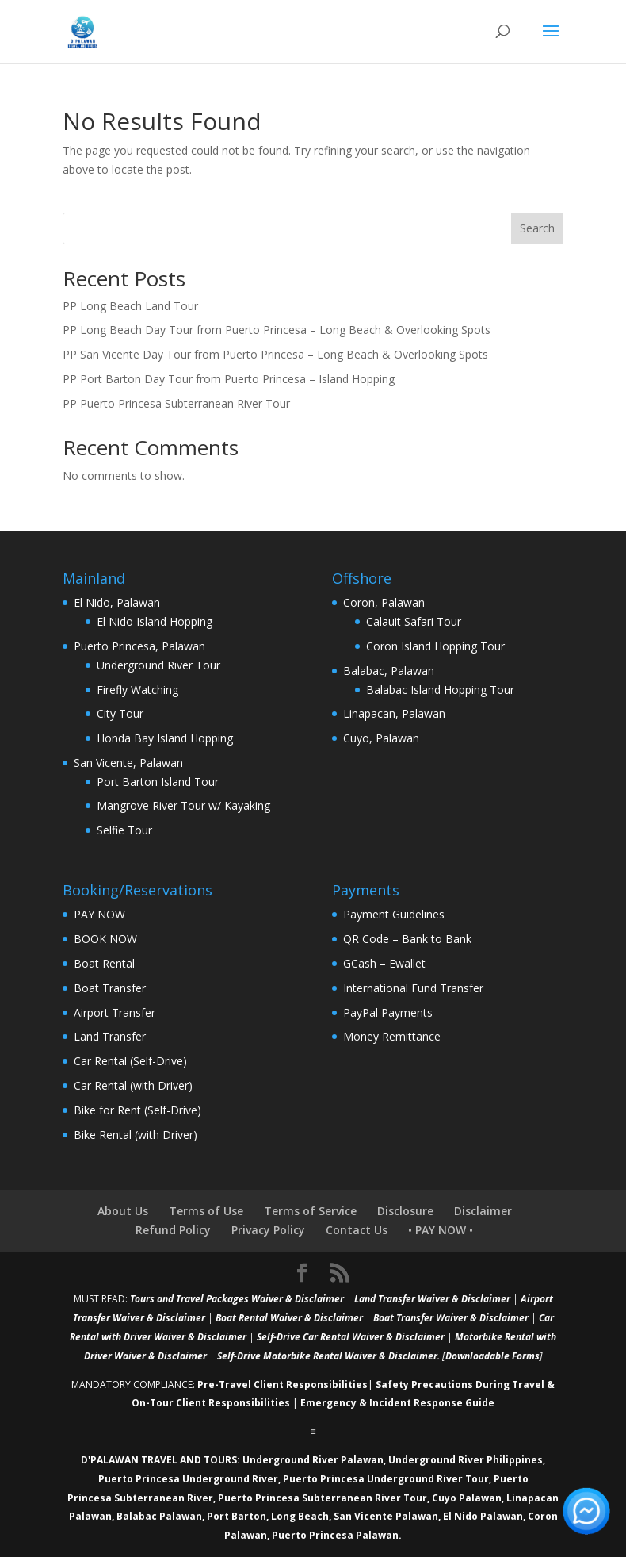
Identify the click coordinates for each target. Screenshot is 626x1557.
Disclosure (405, 1210)
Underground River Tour (158, 665)
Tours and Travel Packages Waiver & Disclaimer (237, 1299)
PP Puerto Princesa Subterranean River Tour (176, 403)
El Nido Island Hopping (154, 621)
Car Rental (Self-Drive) (130, 1060)
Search (537, 228)
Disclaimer (483, 1210)
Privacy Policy (268, 1229)
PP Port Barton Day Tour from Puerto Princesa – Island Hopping (229, 378)
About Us (122, 1210)
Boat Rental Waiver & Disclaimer (289, 1318)
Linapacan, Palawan (394, 713)
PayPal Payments (388, 1012)
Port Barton (236, 1516)
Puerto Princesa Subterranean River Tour (322, 1498)
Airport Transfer (114, 1012)
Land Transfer (110, 1036)
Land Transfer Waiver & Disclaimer (432, 1299)
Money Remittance (392, 1036)
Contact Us (356, 1229)
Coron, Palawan (384, 602)
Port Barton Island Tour (158, 781)
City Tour (120, 713)
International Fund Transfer (413, 987)
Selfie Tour (124, 830)
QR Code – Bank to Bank (407, 938)
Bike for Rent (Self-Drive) (137, 1110)
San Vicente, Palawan (128, 762)
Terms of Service (310, 1210)
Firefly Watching (137, 689)
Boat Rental (104, 963)
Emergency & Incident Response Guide (397, 1402)
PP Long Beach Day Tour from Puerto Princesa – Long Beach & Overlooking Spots (276, 329)
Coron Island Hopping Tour (435, 646)
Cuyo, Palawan (381, 738)
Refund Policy (173, 1229)
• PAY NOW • (440, 1229)
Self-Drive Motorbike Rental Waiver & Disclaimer (327, 1356)
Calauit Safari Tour (413, 621)
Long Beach (300, 1516)
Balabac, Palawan (388, 670)
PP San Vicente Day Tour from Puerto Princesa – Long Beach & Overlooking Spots (275, 354)
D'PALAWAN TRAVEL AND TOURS (159, 1460)
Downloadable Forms (492, 1356)
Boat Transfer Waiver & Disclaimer (451, 1318)
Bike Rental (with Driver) (135, 1134)
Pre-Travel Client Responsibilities (282, 1384)
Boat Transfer (110, 987)
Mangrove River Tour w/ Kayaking (183, 805)
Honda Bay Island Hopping (165, 738)
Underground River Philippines (465, 1460)
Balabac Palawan (159, 1516)
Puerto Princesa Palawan (335, 1535)
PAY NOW (99, 914)
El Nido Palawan (483, 1516)
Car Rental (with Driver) (133, 1085)
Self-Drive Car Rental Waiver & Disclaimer (351, 1337)
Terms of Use (206, 1210)
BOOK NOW (105, 938)
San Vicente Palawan (386, 1516)
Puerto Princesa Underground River (188, 1479)
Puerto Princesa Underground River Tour (386, 1479)
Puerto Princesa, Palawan (139, 646)
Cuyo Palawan (467, 1498)
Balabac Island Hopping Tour (440, 689)
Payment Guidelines (394, 914)
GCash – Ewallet (384, 963)
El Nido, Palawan (117, 602)
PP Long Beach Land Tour (130, 305)
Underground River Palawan (313, 1460)
